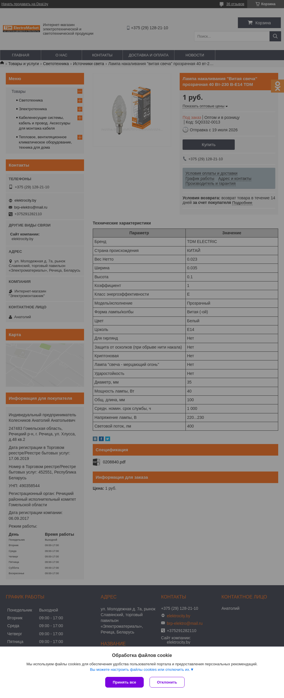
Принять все (124, 682)
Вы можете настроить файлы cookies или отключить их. (140, 669)
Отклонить (167, 682)
